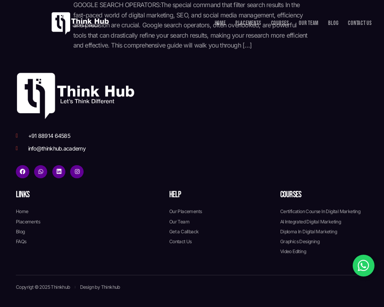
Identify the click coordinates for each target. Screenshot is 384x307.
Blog (333, 23)
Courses (280, 23)
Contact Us (360, 23)
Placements (248, 23)
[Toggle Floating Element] (363, 265)
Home (220, 23)
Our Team (309, 23)
